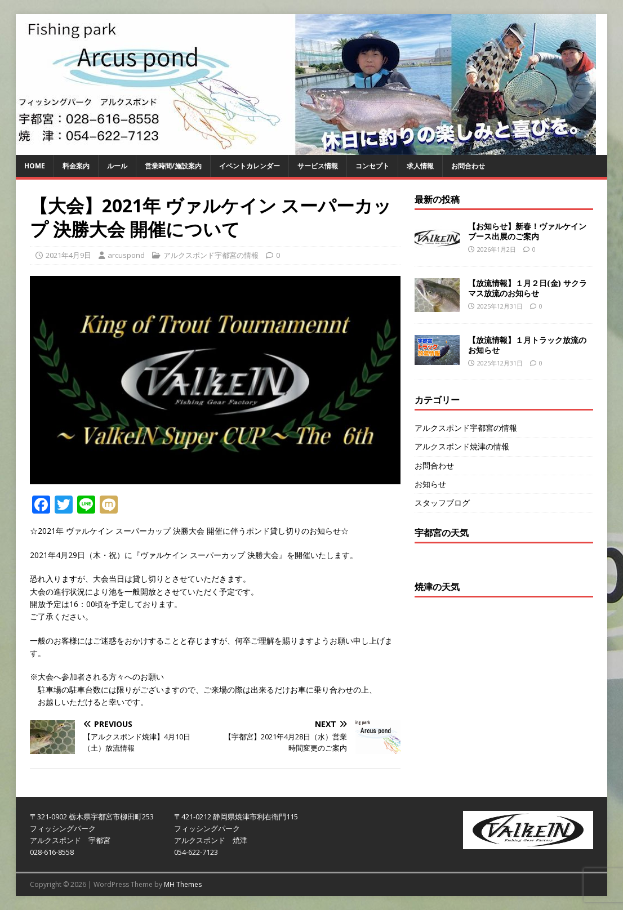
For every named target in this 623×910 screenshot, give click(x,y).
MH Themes (183, 884)
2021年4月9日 (68, 255)
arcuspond (126, 255)
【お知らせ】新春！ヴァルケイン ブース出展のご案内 (527, 231)
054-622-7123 (196, 852)
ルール (117, 166)
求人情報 (420, 166)
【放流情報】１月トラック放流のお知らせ (527, 344)
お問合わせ (468, 166)
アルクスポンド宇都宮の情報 (211, 255)
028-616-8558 (52, 852)
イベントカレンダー (249, 166)
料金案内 (76, 166)
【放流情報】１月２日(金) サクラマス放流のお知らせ (527, 288)
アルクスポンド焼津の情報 (462, 446)
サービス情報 (317, 166)
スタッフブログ (442, 502)
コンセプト (372, 166)
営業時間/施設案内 (173, 166)
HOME (34, 166)
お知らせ (430, 484)
